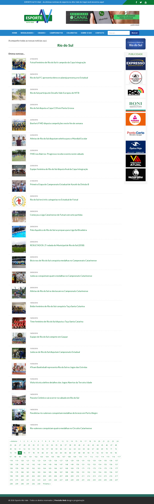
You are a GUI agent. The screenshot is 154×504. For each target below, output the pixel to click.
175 (105, 468)
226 (55, 480)
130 (77, 460)
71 (111, 449)
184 (44, 472)
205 (49, 476)
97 (11, 457)
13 (67, 441)
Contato (99, 33)
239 (16, 484)
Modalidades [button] (27, 33)
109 (74, 457)
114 (102, 457)
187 (61, 472)
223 (38, 480)
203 (38, 476)
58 (52, 449)
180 (22, 472)
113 (96, 457)
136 (110, 460)
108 (69, 457)
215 (105, 476)
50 (15, 449)
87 (75, 453)
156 (110, 464)
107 (63, 457)
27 (20, 445)
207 (61, 476)
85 (66, 453)
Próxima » (47, 484)
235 (105, 480)
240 (22, 484)
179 (16, 472)
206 (55, 476)
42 (88, 445)
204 (44, 476)
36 (61, 445)
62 (70, 449)
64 (79, 449)
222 (33, 480)
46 (107, 445)
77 (29, 453)
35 (56, 445)
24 (117, 441)
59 (56, 449)
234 (99, 480)
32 (43, 445)
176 (110, 468)
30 (34, 445)
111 (85, 457)
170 (77, 468)
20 (99, 441)
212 (88, 476)
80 (43, 453)
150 (77, 464)
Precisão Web (60, 500)
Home (14, 33)
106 (58, 457)
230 (77, 480)
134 (99, 460)
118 (11, 460)
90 (88, 453)
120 (22, 460)
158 (11, 468)
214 (99, 476)
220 (22, 480)
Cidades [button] (42, 33)
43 (93, 445)
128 (66, 460)
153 (94, 464)
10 (53, 441)
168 (66, 468)
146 (55, 464)
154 (99, 464)
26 (15, 445)
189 (72, 472)
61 (66, 449)
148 (66, 464)
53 (29, 449)
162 (33, 468)
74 (15, 453)
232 (88, 480)
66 (88, 449)
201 (27, 476)
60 (61, 449)
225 (49, 480)
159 (16, 468)
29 (29, 445)
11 (58, 441)
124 (44, 460)
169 (72, 468)
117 (119, 457)
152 (88, 464)
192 (88, 472)
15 (76, 441)
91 (93, 453)
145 (49, 464)
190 (77, 472)
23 (113, 441)
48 (116, 445)
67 (93, 449)
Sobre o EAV (86, 33)
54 (34, 449)
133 (94, 460)
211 (83, 476)
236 (110, 480)
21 (104, 441)
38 (70, 445)
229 (72, 480)
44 (98, 445)
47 (111, 445)
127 (61, 460)
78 (34, 453)
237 (116, 480)
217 (116, 476)
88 (79, 453)
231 (83, 480)
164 (44, 468)
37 (66, 445)
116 (113, 457)
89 (84, 453)
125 (49, 460)
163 (38, 468)
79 (38, 453)
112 (91, 457)
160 (22, 468)
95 (111, 453)
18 (90, 441)
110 (80, 457)
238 (11, 484)
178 (11, 472)
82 (52, 453)
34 (52, 445)
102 (36, 457)
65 (84, 449)
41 (84, 445)
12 (63, 441)
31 (38, 445)
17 (85, 441)
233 (94, 480)
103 (41, 457)
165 (49, 468)
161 (27, 468)
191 (83, 472)
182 (33, 472)
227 (61, 480)
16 (81, 441)
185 (49, 472)
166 (55, 468)
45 (102, 445)
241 (27, 484)
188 (66, 472)
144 (44, 464)
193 (94, 472)
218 (11, 480)
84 (61, 453)
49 (11, 449)
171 (83, 468)
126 (55, 460)
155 (105, 464)
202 (33, 476)
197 (116, 472)
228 (66, 480)
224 (44, 480)
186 (55, 472)
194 (99, 472)
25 (11, 445)
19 (95, 441)
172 (88, 468)
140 (22, 464)
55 (38, 449)
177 (116, 468)
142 (33, 464)
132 (88, 460)
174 (99, 468)
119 (16, 460)
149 (72, 464)
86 (70, 453)
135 (105, 460)
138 (11, 464)
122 (33, 460)
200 (22, 476)
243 (38, 484)
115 (107, 457)
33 (47, 445)
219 (16, 480)
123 (38, 460)
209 (72, 476)
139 (16, 464)
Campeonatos (56, 33)
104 (47, 457)
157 (116, 464)
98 (15, 457)
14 (72, 441)
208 (66, 476)
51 (20, 449)
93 (102, 453)
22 (108, 441)
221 (27, 480)
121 (27, 460)
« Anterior (13, 441)
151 (83, 464)
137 (116, 460)
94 (107, 453)
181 (27, 472)
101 (30, 457)
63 (75, 449)
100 (24, 457)
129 (72, 460)
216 (110, 476)
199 (16, 476)
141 (27, 464)
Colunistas (72, 33)
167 (61, 468)
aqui (45, 40)
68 (98, 449)
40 (79, 445)
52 (24, 449)
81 (47, 453)
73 (11, 453)
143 (38, 464)
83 (56, 453)
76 (24, 453)
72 (116, 449)
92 (98, 453)
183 (38, 472)
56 (43, 449)
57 (47, 449)
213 (94, 476)
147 (61, 464)
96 (116, 453)
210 (77, 476)
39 (75, 445)
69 (102, 449)
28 (24, 445)
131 (83, 460)
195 (105, 472)
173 (94, 468)
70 (107, 449)
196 (110, 472)
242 (33, 484)
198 (11, 476)
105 (52, 457)
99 (20, 457)
